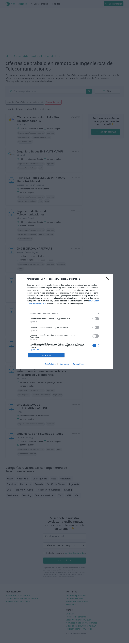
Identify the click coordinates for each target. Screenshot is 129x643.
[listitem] (64, 313)
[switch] (95, 318)
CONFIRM (46, 355)
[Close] (108, 279)
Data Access (64, 364)
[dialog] (64, 321)
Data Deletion (50, 364)
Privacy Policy (78, 364)
